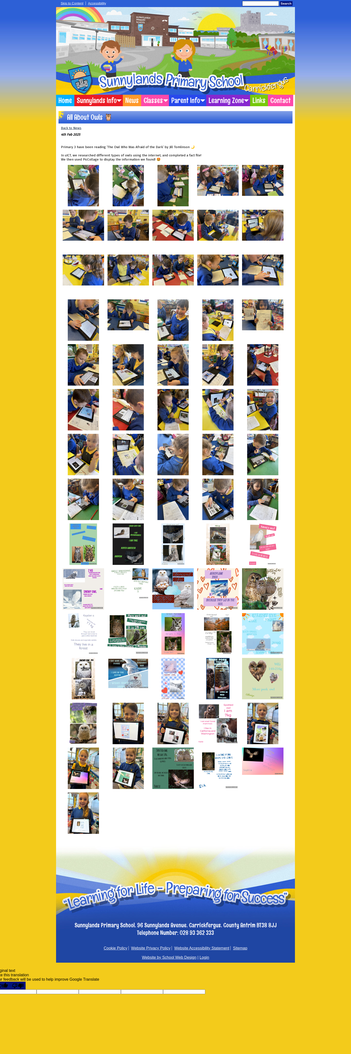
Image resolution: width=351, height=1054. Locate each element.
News (132, 100)
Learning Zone (226, 100)
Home (65, 100)
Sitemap (240, 948)
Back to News (71, 128)
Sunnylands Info (97, 100)
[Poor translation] (18, 985)
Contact (280, 100)
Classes (153, 100)
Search (286, 3)
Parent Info (185, 100)
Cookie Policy (115, 948)
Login (204, 957)
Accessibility (97, 3)
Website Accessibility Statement (201, 948)
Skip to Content (72, 3)
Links (259, 100)
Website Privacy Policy (151, 948)
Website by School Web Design (169, 957)
